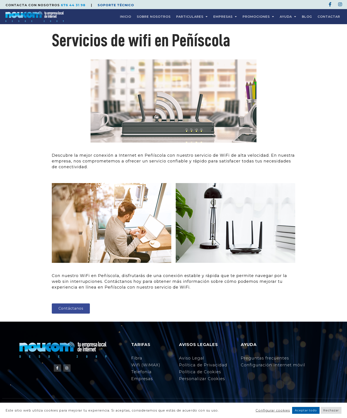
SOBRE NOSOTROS (154, 17)
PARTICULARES (192, 16)
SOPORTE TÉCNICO (116, 5)
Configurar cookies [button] (273, 410)
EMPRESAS (225, 16)
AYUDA (288, 16)
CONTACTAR (329, 17)
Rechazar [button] (331, 410)
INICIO (125, 17)
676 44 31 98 (74, 5)
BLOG (307, 17)
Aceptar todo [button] (306, 410)
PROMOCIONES (258, 16)
